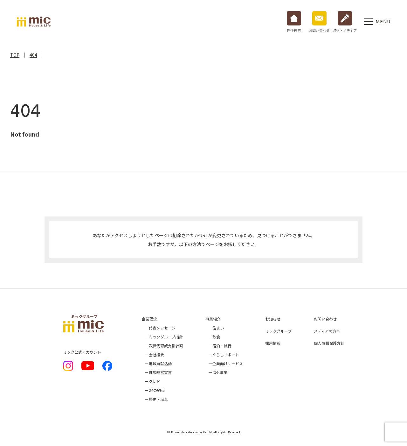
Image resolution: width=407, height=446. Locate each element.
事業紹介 (213, 319)
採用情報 (272, 343)
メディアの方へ (327, 331)
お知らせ (272, 319)
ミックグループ (278, 331)
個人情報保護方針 (329, 343)
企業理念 (149, 319)
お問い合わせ (325, 319)
